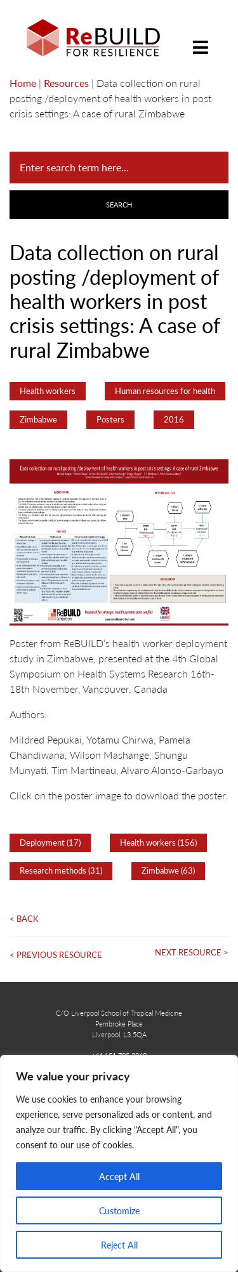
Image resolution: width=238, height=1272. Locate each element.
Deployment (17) (50, 842)
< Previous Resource (56, 955)
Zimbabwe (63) (168, 870)
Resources (66, 82)
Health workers (48, 391)
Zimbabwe (38, 419)
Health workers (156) (158, 842)
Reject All (119, 1244)
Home (23, 82)
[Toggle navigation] (200, 37)
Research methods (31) (61, 870)
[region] (119, 1163)
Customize (119, 1210)
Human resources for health (165, 391)
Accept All (119, 1176)
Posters (110, 419)
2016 (174, 419)
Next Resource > (191, 952)
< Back (24, 918)
